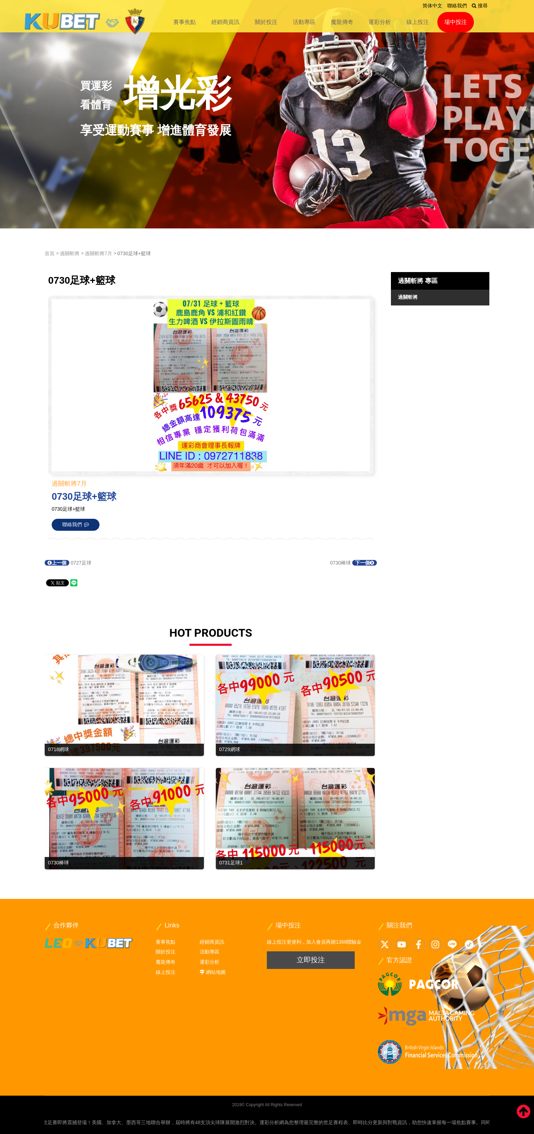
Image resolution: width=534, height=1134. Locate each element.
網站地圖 (216, 972)
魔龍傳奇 (342, 22)
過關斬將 (69, 253)
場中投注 (455, 22)
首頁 (49, 253)
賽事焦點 (184, 22)
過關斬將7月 (98, 253)
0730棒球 (353, 563)
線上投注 (417, 22)
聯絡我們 (457, 5)
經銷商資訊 (225, 22)
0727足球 (68, 563)
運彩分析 (379, 22)
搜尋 (480, 5)
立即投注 (311, 960)
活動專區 (304, 22)
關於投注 (266, 22)
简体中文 (432, 5)
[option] (267, 114)
